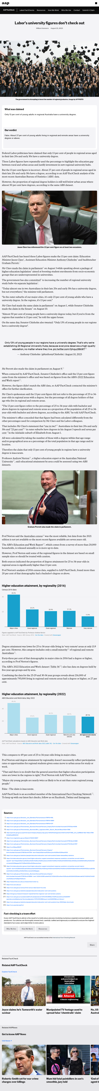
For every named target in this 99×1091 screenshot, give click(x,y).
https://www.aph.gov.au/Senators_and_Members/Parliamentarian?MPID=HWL (29, 817)
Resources (41, 10)
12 (20, 380)
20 (68, 649)
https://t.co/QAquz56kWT (13, 847)
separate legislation (27, 283)
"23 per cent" (17, 429)
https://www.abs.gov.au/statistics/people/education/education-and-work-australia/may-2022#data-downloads (40, 902)
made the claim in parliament (27, 268)
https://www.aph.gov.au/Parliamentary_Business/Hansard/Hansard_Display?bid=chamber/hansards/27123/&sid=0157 (41, 844)
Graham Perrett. (10, 263)
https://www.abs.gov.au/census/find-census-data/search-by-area (26, 887)
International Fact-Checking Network (72, 794)
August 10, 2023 (73, 354)
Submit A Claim (88, 10)
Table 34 (55, 667)
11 (63, 368)
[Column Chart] (49, 610)
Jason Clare (17, 260)
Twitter (70, 797)
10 (86, 348)
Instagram (84, 797)
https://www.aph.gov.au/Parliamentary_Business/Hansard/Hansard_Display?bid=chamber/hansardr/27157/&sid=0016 (41, 826)
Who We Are (66, 10)
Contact (77, 10)
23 (92, 793)
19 (44, 544)
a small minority (58, 650)
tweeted (49, 322)
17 (14, 461)
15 (8, 432)
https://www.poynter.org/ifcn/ (15, 905)
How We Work (53, 10)
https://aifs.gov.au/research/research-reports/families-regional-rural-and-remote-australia (33, 893)
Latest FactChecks (27, 10)
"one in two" (50, 426)
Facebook (60, 797)
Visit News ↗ (7, 1041)
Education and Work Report (28, 545)
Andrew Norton (21, 458)
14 (25, 429)
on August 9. (56, 369)
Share (92, 945)
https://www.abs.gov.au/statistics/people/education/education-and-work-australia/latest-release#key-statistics (40, 855)
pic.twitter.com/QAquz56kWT (69, 349)
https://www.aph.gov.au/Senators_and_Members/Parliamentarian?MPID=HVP (29, 823)
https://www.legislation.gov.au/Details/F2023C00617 (22, 838)
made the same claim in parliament (35, 305)
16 (30, 457)
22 (60, 666)
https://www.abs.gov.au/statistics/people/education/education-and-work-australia (31, 890)
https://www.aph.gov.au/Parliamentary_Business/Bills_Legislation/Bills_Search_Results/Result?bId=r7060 (38, 829)
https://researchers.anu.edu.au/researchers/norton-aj (22, 881)
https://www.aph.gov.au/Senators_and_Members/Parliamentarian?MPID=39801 (30, 820)
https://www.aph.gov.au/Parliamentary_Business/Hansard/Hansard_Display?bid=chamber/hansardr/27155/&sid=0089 (41, 841)
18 (43, 535)
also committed (32, 280)
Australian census (33, 536)
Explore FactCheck (9, 972)
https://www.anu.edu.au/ (13, 884)
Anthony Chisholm (67, 260)
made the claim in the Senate (17, 309)
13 (57, 425)
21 (15, 652)
